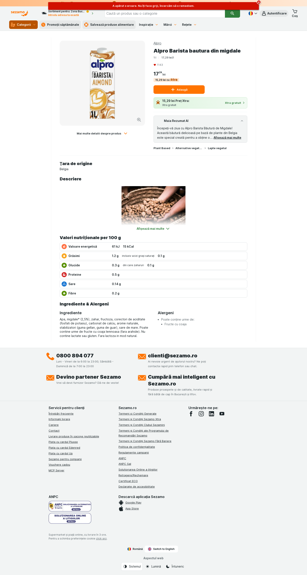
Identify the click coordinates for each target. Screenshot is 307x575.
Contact (54, 430)
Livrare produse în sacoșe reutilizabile (74, 436)
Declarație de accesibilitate (137, 486)
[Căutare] (232, 13)
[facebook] (191, 413)
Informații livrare (59, 419)
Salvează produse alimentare (109, 25)
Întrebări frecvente (61, 413)
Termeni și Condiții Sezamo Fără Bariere (145, 441)
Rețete (189, 24)
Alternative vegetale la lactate (189, 148)
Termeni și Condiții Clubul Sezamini (142, 425)
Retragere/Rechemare (133, 475)
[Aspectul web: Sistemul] (132, 566)
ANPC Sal (125, 463)
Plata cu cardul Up (61, 453)
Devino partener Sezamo (88, 377)
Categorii (23, 25)
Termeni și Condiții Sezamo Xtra (140, 419)
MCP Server (56, 470)
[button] (274, 13)
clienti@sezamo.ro (172, 355)
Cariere (54, 425)
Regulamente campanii (134, 452)
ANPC (122, 458)
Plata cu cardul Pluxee (63, 442)
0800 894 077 (75, 355)
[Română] (252, 13)
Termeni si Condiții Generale (137, 413)
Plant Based (162, 148)
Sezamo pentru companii (65, 459)
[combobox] (164, 13)
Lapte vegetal (217, 148)
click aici (101, 538)
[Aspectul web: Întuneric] (175, 566)
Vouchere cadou (59, 464)
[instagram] (201, 413)
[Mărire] (139, 119)
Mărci (170, 24)
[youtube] (221, 413)
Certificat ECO (128, 481)
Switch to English (161, 549)
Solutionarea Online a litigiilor (138, 469)
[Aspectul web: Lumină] (153, 566)
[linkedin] (211, 413)
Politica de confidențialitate (137, 446)
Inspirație (148, 24)
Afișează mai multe (227, 137)
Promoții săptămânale (60, 25)
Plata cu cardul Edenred (64, 447)
